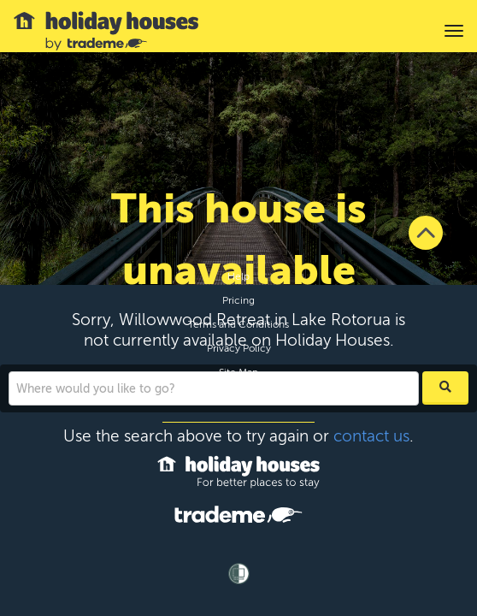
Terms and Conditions (238, 324)
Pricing (238, 300)
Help (238, 276)
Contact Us (239, 396)
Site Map (238, 372)
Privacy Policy (239, 348)
